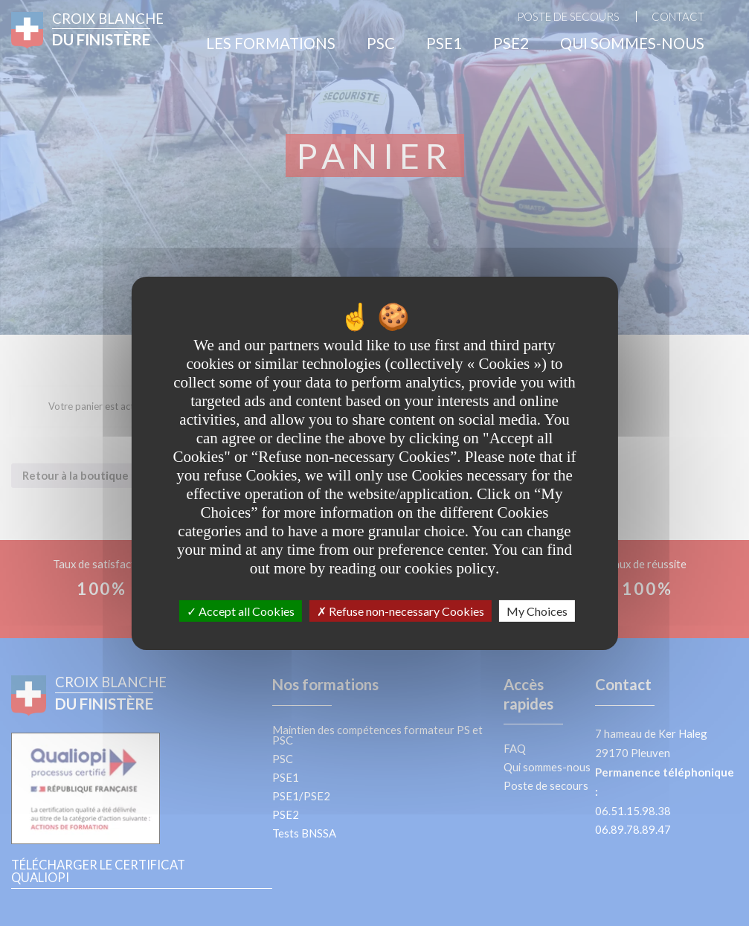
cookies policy (450, 567)
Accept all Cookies (241, 610)
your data (302, 381)
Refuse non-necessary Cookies (400, 610)
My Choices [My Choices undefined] (537, 610)
